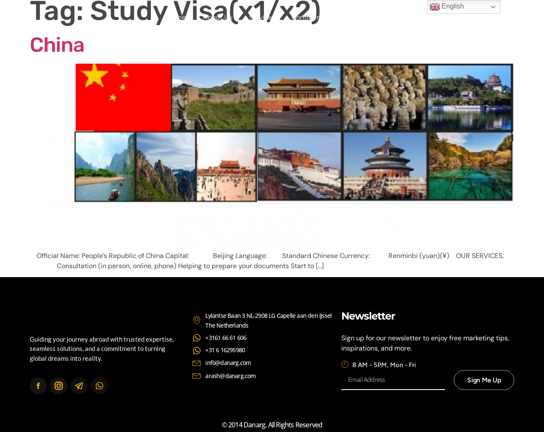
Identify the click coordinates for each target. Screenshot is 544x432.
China (57, 45)
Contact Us (360, 17)
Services (262, 17)
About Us (217, 17)
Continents (309, 17)
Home (176, 17)
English (447, 7)
